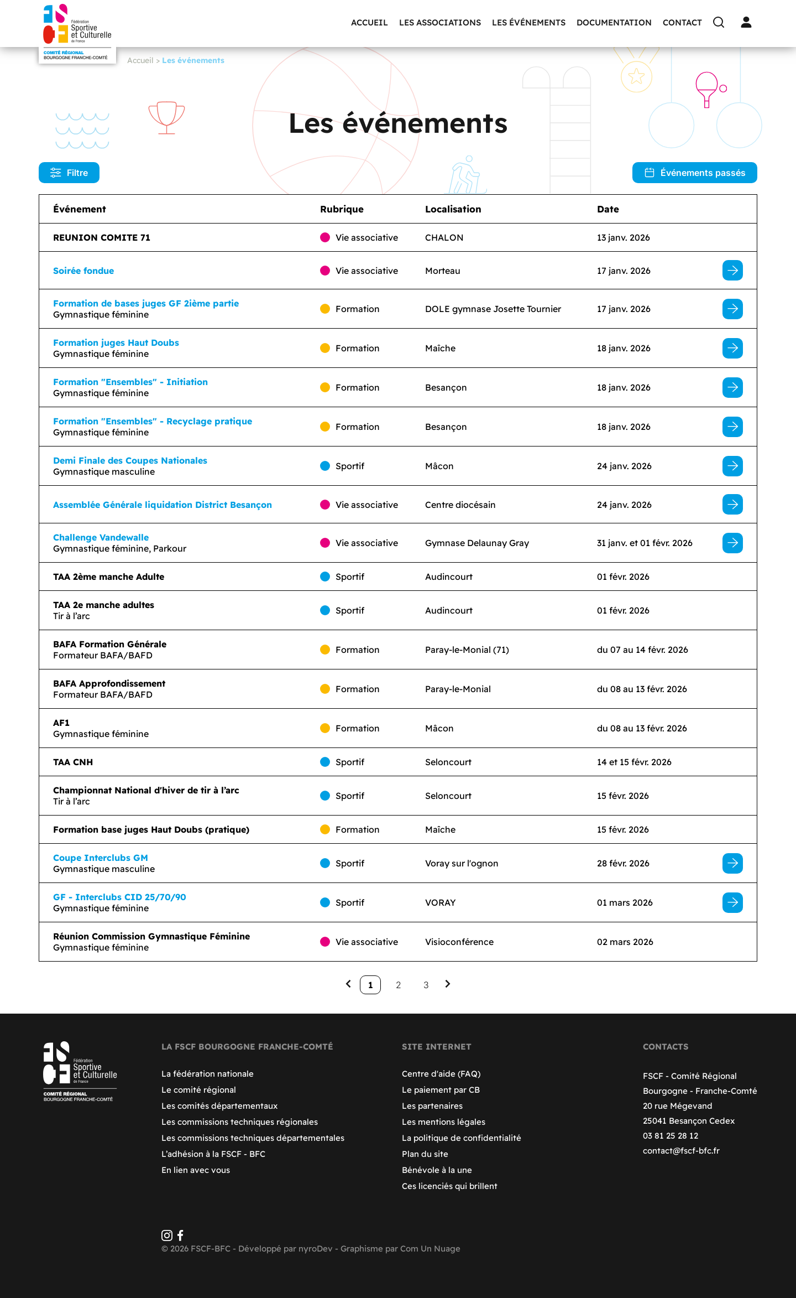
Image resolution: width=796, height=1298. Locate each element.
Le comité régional (198, 1089)
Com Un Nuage (430, 1248)
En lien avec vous (195, 1170)
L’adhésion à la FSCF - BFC (213, 1154)
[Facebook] (180, 1238)
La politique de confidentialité (461, 1138)
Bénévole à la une (437, 1170)
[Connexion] (749, 22)
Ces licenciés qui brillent (450, 1186)
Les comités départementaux (219, 1105)
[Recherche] (721, 22)
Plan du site (425, 1154)
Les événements (528, 22)
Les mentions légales (443, 1122)
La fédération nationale (207, 1073)
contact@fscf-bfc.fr (681, 1150)
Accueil (369, 22)
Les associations (440, 22)
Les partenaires (432, 1105)
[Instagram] (166, 1238)
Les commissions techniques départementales (252, 1138)
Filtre (69, 172)
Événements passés (695, 172)
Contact (682, 22)
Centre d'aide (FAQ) (441, 1073)
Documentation (614, 22)
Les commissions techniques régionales (239, 1122)
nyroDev (315, 1248)
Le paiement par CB (441, 1089)
